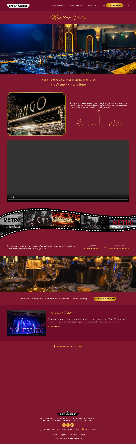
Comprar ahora (114, 5)
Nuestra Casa (57, 5)
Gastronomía (80, 5)
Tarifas (102, 5)
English (63, 435)
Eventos (90, 5)
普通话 (83, 435)
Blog (96, 5)
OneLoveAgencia (76, 438)
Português (73, 435)
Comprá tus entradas (105, 299)
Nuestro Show (68, 5)
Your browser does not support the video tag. (68, 171)
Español (54, 435)
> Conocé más (55, 327)
